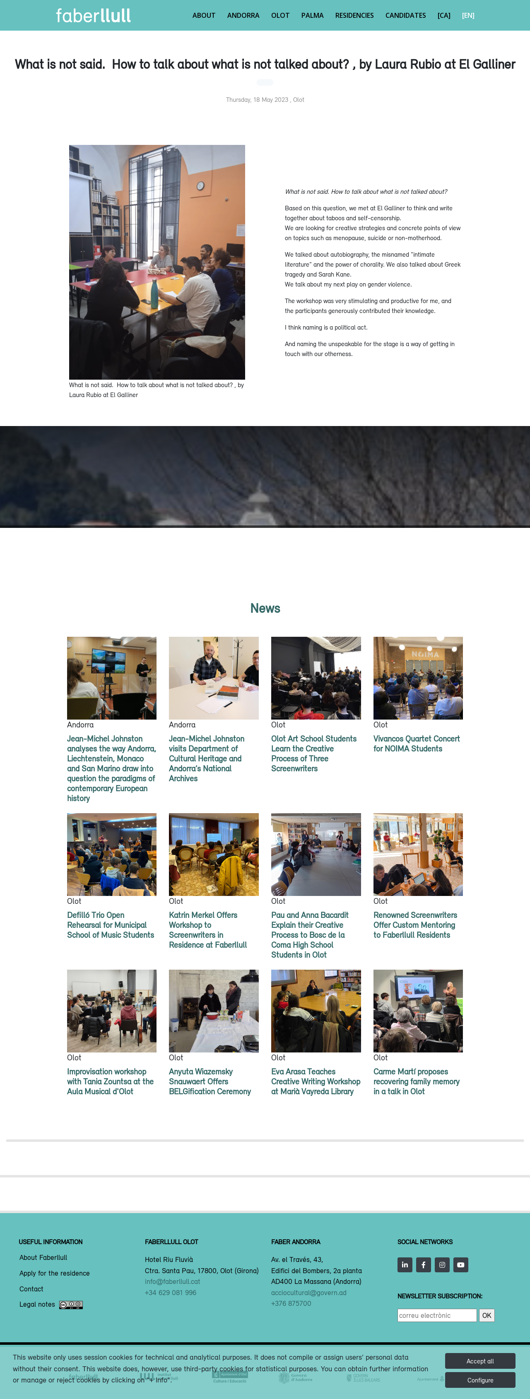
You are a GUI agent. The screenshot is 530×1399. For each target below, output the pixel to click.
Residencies (354, 15)
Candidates (405, 15)
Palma (312, 15)
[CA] (444, 15)
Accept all (480, 1361)
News (265, 608)
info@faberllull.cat (172, 1281)
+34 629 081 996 (170, 1292)
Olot (280, 15)
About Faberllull (43, 1258)
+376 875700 (291, 1303)
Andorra (243, 15)
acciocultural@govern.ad (309, 1292)
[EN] (468, 15)
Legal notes (51, 1305)
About (204, 15)
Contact (31, 1289)
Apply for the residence (54, 1273)
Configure (480, 1380)
